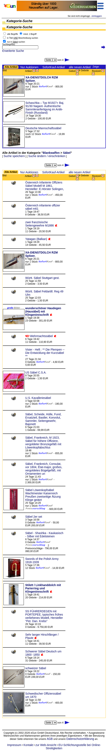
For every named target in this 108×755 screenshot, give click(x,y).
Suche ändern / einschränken (46, 156)
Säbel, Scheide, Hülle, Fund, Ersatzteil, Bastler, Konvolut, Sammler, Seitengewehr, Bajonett (43, 419)
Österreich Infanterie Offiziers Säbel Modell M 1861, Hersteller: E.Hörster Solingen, (44, 186)
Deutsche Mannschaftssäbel (43, 128)
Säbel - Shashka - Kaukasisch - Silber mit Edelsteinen (44, 534)
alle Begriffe (12, 34)
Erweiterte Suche (13, 50)
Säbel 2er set (33, 516)
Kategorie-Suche (19, 21)
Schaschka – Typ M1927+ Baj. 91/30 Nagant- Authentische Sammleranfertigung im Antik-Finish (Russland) (44, 107)
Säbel (67, 152)
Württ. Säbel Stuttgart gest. (42, 278)
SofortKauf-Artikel (53, 67)
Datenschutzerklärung (80, 738)
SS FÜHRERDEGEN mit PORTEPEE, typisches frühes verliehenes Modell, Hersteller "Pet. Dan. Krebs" (44, 616)
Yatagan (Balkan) (36, 239)
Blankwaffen (51, 152)
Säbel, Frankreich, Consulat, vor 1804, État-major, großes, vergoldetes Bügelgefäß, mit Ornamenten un (43, 468)
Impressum (14, 745)
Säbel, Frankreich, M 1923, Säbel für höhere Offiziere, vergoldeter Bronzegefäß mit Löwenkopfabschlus (43, 442)
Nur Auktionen (29, 67)
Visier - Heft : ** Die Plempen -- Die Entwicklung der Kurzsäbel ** (45, 353)
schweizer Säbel (35, 668)
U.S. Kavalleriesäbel (38, 398)
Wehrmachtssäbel (41, 336)
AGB (50, 738)
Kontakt (28, 745)
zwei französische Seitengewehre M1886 (39, 224)
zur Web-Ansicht (45, 745)
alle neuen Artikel (80, 67)
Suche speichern (14, 156)
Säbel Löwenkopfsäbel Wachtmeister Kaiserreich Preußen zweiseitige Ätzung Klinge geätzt (43, 494)
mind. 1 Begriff (29, 34)
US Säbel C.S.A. (35, 372)
